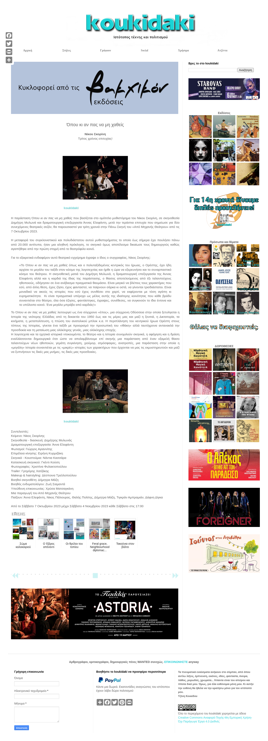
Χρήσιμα (183, 50)
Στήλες (66, 50)
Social (144, 50)
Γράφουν (105, 50)
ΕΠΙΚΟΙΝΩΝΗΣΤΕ (176, 662)
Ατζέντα (222, 50)
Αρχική (27, 50)
